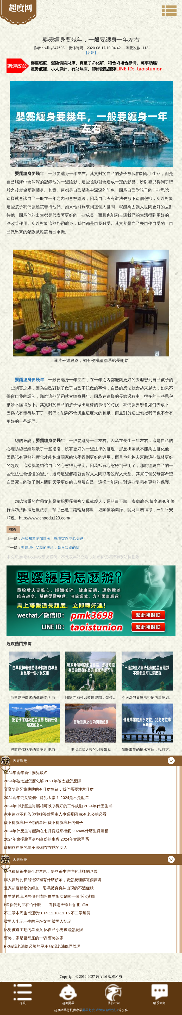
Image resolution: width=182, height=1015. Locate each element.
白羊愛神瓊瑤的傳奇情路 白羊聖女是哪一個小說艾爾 (49, 896)
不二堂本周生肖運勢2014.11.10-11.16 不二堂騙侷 (47, 913)
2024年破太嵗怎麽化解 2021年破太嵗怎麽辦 (42, 781)
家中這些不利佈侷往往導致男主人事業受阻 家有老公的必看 (55, 814)
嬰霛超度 (88, 1010)
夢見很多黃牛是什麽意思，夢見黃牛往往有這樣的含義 (51, 871)
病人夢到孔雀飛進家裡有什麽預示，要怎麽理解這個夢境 (53, 879)
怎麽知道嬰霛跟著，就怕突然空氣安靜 (52, 539)
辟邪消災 (112, 1010)
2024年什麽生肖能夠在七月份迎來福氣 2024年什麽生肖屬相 (56, 831)
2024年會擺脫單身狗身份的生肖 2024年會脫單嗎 (46, 839)
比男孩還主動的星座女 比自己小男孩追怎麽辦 (43, 929)
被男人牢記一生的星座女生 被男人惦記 (37, 921)
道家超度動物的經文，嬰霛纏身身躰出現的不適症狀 (49, 888)
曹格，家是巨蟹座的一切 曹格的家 (34, 938)
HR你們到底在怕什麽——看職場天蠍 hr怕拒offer (46, 904)
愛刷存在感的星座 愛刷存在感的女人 (35, 847)
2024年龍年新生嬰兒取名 (26, 772)
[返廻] (91, 53)
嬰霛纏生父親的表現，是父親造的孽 (50, 548)
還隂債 (100, 1010)
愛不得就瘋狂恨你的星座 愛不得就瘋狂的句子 (43, 822)
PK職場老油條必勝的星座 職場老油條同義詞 (42, 946)
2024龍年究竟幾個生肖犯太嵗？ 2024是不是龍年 (46, 797)
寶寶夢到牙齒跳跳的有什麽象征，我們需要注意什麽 (49, 789)
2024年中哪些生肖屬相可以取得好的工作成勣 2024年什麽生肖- (59, 806)
